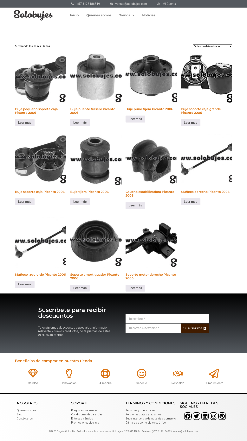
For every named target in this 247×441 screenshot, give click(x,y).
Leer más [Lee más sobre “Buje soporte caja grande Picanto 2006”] (190, 122)
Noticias (148, 15)
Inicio (74, 15)
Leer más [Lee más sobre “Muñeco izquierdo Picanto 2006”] (24, 284)
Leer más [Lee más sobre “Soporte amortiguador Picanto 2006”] (80, 288)
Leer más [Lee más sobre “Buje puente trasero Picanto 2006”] (80, 122)
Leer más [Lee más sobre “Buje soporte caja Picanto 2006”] (24, 202)
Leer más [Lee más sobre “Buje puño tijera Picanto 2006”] (135, 119)
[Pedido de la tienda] (212, 46)
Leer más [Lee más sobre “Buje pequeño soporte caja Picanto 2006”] (24, 122)
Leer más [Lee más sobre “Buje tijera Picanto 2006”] (80, 202)
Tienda (126, 15)
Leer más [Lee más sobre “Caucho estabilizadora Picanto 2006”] (135, 205)
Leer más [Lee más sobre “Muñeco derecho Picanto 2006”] (190, 202)
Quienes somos (99, 15)
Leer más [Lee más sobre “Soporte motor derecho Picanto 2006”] (135, 288)
